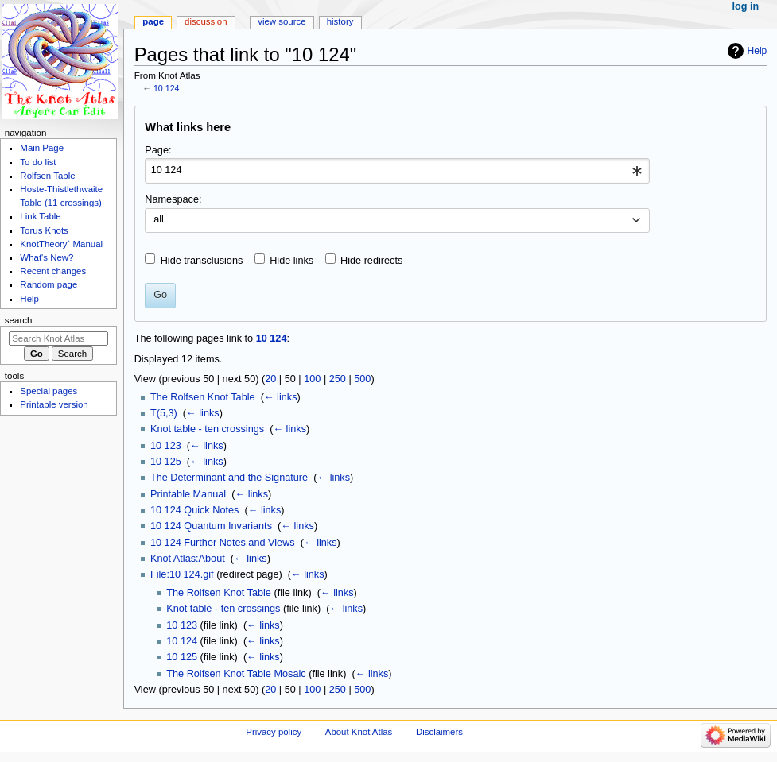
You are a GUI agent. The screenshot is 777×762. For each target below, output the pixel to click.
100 (312, 379)
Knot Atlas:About (187, 558)
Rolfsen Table (47, 175)
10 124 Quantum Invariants (211, 526)
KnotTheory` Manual (61, 244)
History (340, 21)
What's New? (46, 257)
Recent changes (53, 271)
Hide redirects (371, 260)
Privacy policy (273, 732)
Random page (48, 284)
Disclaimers (439, 732)
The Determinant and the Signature (229, 477)
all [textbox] (158, 219)
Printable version (53, 404)
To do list (38, 162)
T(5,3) (163, 413)
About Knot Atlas (358, 732)
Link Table (40, 216)
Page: (158, 150)
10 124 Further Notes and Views (222, 542)
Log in (746, 6)
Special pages (48, 391)
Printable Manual (188, 494)
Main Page (42, 148)
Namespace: (173, 199)
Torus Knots (44, 230)
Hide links (291, 260)
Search (19, 320)
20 (270, 379)
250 (337, 379)
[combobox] (397, 171)
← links (280, 397)
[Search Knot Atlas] (58, 338)
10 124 (166, 88)
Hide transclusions (202, 260)
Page (153, 21)
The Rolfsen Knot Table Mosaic (235, 673)
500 (362, 379)
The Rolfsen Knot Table (202, 397)
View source (281, 21)
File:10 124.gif (182, 574)
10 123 (165, 445)
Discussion (206, 21)
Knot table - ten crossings (207, 429)
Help (757, 50)
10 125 (165, 461)
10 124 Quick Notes (194, 510)
